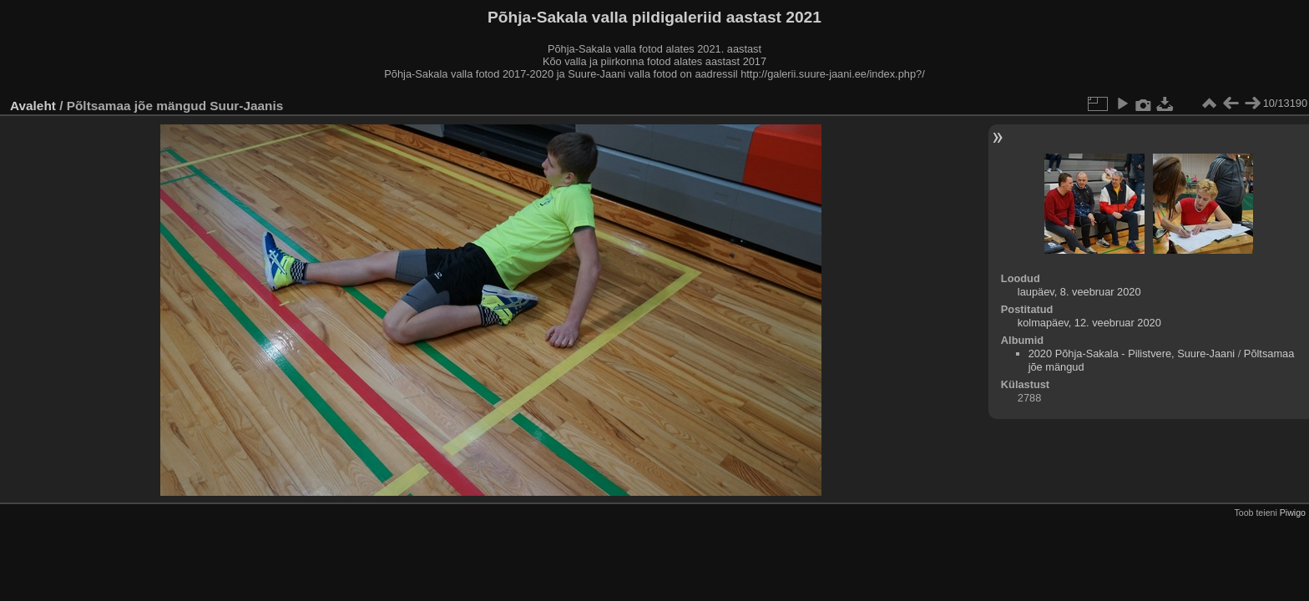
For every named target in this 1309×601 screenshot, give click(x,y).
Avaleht (33, 105)
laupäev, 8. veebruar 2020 (1079, 291)
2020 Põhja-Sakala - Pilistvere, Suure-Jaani (1132, 353)
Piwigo (1293, 513)
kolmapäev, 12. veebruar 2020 (1089, 322)
